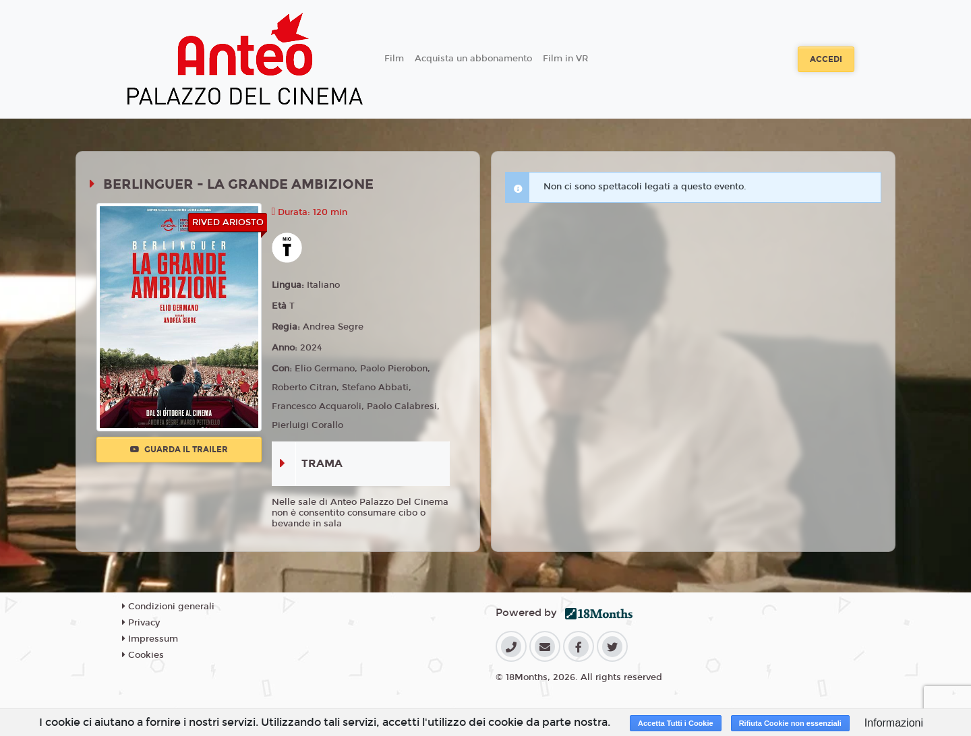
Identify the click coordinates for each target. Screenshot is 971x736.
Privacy (141, 622)
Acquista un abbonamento (473, 58)
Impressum (150, 639)
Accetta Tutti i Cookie (675, 723)
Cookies (143, 655)
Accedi (826, 59)
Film (394, 58)
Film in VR (565, 58)
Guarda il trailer (179, 449)
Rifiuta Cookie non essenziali (790, 723)
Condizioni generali (168, 606)
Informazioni (893, 723)
